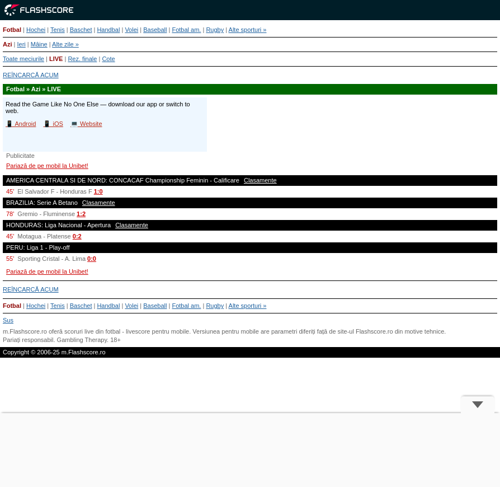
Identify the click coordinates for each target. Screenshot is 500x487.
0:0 (91, 258)
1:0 (98, 191)
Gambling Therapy (82, 339)
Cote (108, 58)
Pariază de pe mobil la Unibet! (47, 165)
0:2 (77, 236)
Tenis (57, 29)
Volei (131, 29)
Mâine (39, 44)
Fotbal (12, 29)
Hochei (35, 29)
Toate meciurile (23, 58)
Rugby (215, 29)
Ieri (21, 44)
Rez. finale (82, 58)
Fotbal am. (186, 29)
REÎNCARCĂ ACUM (31, 75)
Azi (7, 44)
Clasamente (260, 180)
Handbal (108, 29)
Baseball (155, 29)
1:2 (81, 213)
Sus (8, 320)
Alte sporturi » (248, 29)
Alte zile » (65, 44)
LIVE (56, 58)
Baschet (81, 29)
